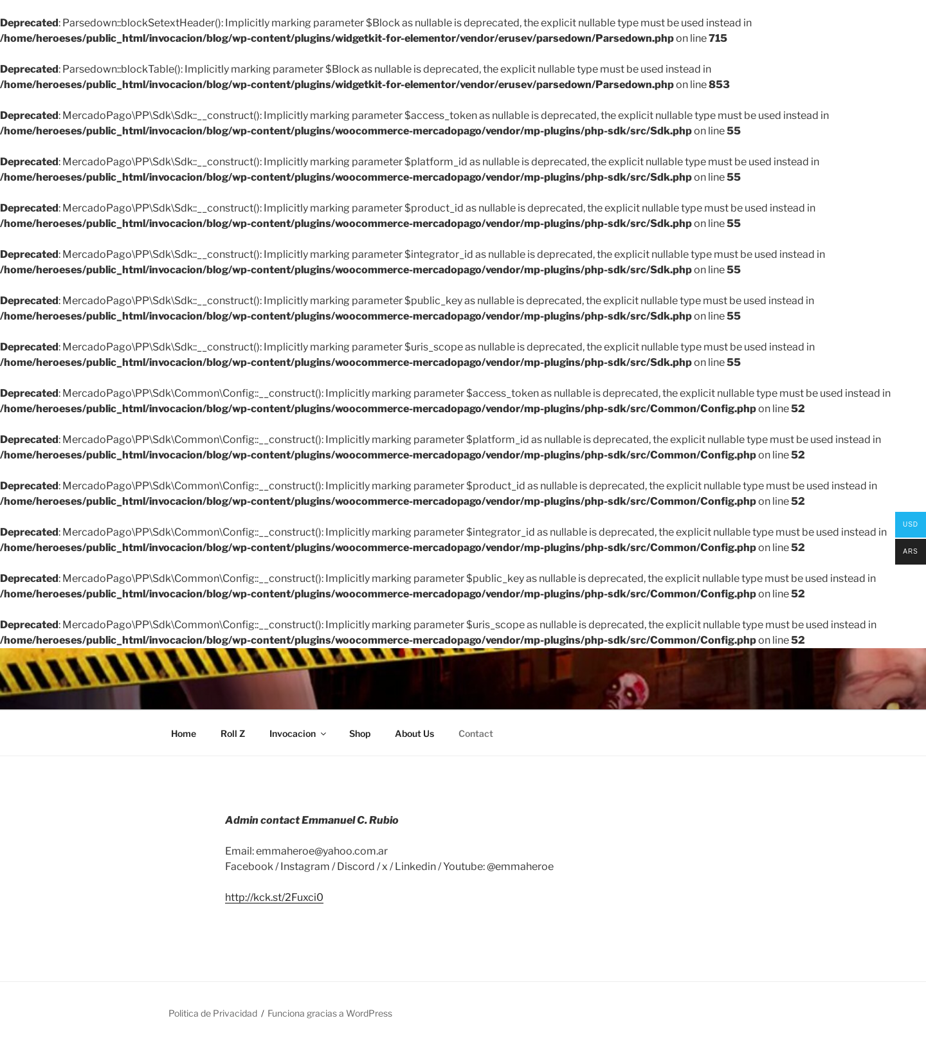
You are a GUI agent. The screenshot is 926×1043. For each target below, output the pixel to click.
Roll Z (233, 733)
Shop (359, 733)
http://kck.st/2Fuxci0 (274, 897)
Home (183, 733)
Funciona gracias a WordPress (330, 1013)
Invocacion (298, 733)
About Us (414, 733)
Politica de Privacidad (212, 1013)
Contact (475, 733)
